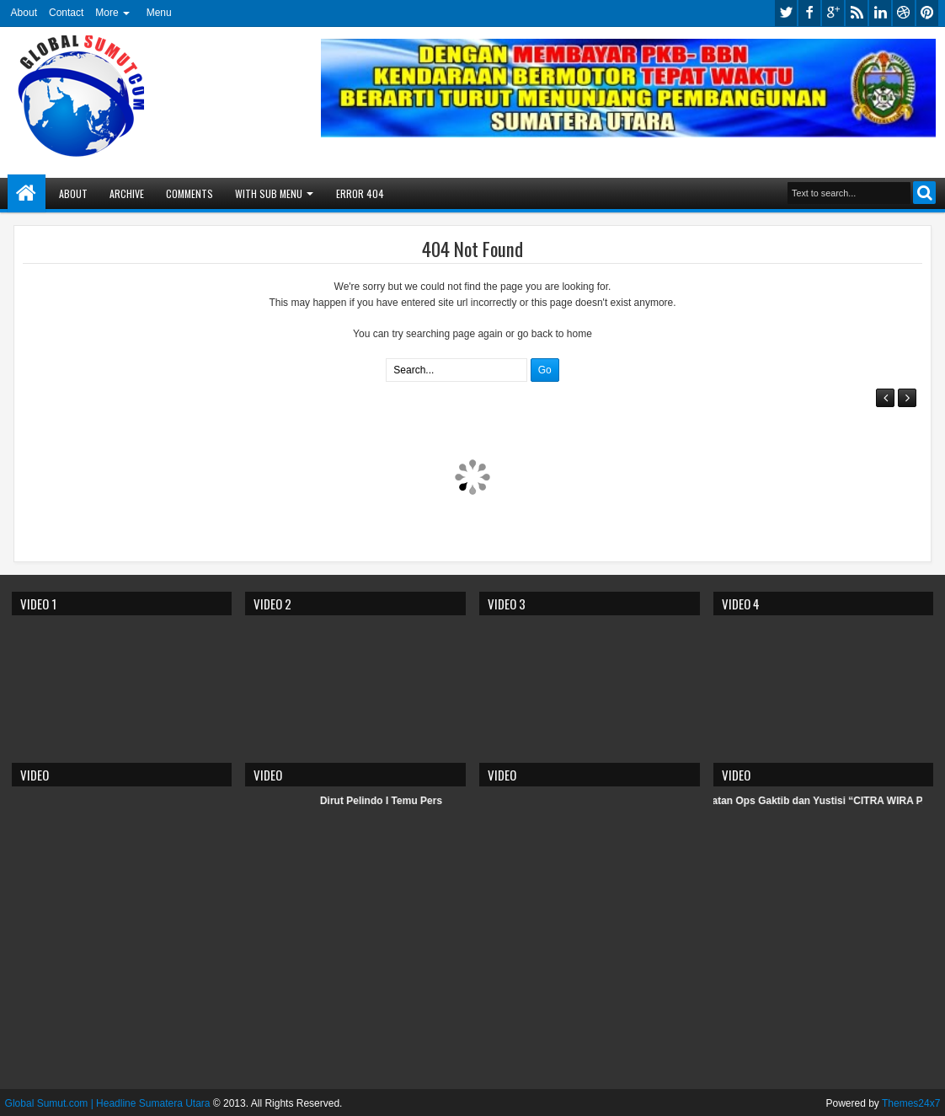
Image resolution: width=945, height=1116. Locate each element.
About (24, 13)
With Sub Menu (268, 193)
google (833, 13)
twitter (786, 13)
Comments (189, 193)
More (106, 13)
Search (924, 192)
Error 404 (360, 193)
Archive (126, 193)
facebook (809, 13)
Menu (159, 13)
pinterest (927, 13)
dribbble (904, 13)
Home (26, 193)
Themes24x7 (911, 1103)
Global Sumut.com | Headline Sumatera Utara (108, 1103)
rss (857, 13)
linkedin (880, 13)
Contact (66, 13)
